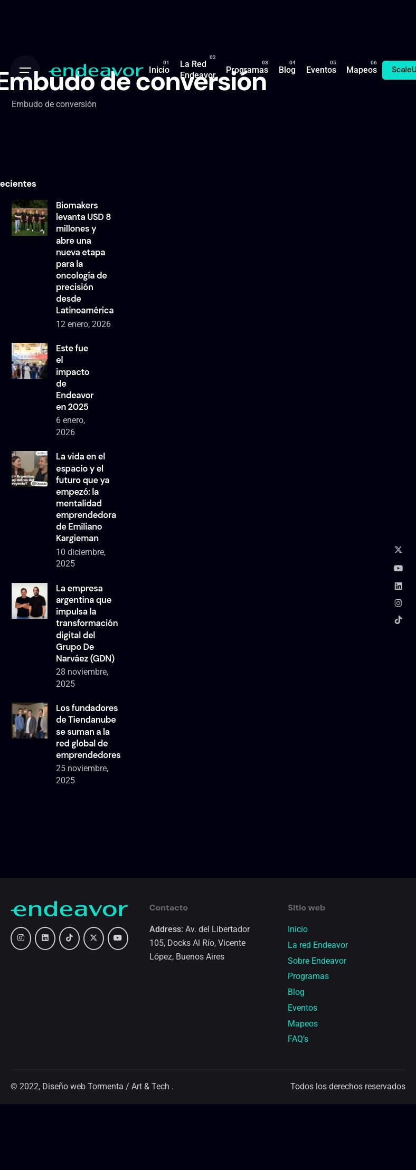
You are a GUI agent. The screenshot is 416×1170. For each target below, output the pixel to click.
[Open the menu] (25, 70)
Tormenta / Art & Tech (130, 1086)
